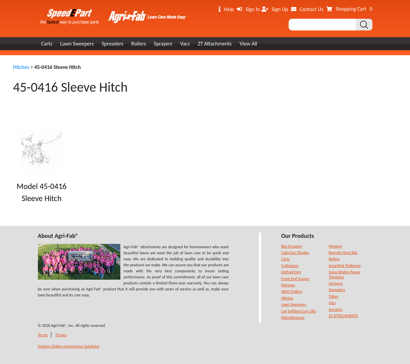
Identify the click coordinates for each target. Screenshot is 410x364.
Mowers (335, 246)
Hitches (21, 67)
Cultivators (290, 265)
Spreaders (112, 43)
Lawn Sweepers (77, 43)
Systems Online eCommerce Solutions (68, 346)
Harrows (288, 285)
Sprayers (163, 43)
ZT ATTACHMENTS (343, 315)
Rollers (138, 43)
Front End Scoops (295, 278)
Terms (43, 335)
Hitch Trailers (291, 291)
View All (248, 43)
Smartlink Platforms (345, 265)
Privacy (61, 335)
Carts (46, 43)
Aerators (336, 309)
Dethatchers (291, 272)
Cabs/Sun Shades (295, 252)
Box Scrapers (291, 246)
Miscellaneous (293, 317)
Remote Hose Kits (343, 252)
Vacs (185, 43)
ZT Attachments (215, 43)
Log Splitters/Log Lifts (298, 311)
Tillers (334, 296)
